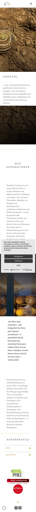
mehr (18, 265)
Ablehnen (18, 261)
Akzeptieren (18, 256)
